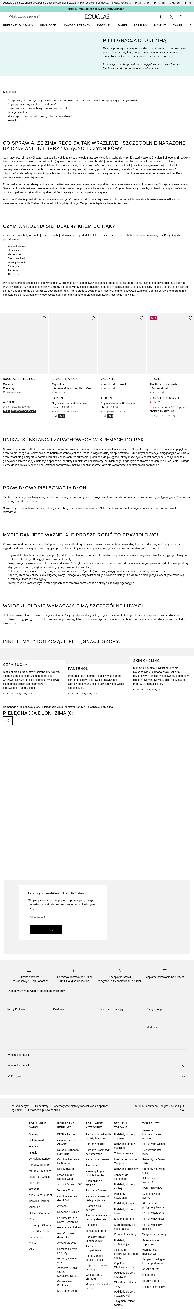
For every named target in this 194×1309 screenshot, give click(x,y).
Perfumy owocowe (153, 1218)
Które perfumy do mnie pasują (124, 1226)
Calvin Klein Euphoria (64, 1283)
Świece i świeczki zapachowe (153, 1242)
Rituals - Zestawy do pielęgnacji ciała (98, 1198)
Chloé (32, 1243)
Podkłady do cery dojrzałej (124, 1136)
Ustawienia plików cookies (44, 1110)
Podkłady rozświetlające (122, 1242)
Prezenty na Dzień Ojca (153, 1170)
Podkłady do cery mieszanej (124, 1274)
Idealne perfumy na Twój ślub (125, 1161)
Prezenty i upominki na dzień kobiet (98, 1173)
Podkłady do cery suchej (124, 1186)
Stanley (33, 1134)
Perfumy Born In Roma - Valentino (67, 1219)
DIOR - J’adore (66, 1134)
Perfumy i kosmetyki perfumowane (98, 1151)
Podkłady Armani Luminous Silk (96, 1238)
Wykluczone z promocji (94, 1276)
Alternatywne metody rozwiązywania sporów (81, 1106)
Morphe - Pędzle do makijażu (98, 1286)
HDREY (33, 1146)
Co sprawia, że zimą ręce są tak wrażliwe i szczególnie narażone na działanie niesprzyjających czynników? (72, 100)
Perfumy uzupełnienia (93, 1248)
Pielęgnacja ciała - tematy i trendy (62, 706)
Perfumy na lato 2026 (152, 1151)
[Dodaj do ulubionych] (43, 318)
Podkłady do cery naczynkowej (124, 1293)
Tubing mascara (124, 1153)
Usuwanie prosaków (126, 1168)
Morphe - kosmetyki (41, 1170)
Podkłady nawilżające (121, 1195)
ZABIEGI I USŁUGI (180, 3)
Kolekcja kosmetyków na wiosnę (151, 1134)
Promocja (91, 1165)
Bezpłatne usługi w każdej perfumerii (153, 1261)
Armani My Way (66, 1242)
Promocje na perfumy (93, 1207)
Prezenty (160, 3)
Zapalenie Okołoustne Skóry (125, 1265)
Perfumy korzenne (153, 1212)
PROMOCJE (48, 25)
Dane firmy (41, 1106)
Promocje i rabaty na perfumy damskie (98, 1217)
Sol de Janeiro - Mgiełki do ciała (95, 1257)
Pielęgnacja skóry (29, 706)
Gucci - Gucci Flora (69, 1227)
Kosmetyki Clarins (40, 1225)
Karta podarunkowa (97, 1159)
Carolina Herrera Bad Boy (67, 1251)
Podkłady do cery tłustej (124, 1211)
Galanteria (148, 1274)
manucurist (35, 1237)
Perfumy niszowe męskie (152, 1226)
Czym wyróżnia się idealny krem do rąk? (32, 104)
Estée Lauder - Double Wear (66, 1176)
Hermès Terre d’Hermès (65, 1235)
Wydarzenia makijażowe (149, 1251)
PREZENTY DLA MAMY (18, 25)
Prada (32, 1219)
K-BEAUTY (104, 25)
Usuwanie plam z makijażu (124, 1145)
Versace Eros (65, 1190)
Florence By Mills (39, 1164)
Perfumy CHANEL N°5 (68, 1260)
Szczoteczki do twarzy (151, 1195)
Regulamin (16, 1110)
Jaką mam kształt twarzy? (124, 1303)
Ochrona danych (19, 1106)
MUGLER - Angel (67, 1290)
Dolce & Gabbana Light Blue (68, 1151)
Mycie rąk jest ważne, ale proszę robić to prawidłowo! (40, 116)
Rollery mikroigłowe (154, 1286)
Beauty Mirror (150, 1268)
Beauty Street (150, 1280)
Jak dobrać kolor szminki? (152, 1180)
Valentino (34, 1207)
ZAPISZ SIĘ (45, 929)
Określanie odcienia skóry (126, 1284)
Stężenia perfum (124, 1218)
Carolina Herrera (39, 1201)
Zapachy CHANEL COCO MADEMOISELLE (68, 1271)
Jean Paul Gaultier (40, 1176)
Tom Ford (34, 1182)
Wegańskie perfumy (154, 1234)
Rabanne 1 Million (68, 1211)
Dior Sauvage (65, 1168)
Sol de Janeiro (37, 1140)
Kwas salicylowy (152, 1187)
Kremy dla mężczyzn (126, 1234)
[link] (24, 363)
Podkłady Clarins (96, 1190)
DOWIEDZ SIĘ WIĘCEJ (17, 693)
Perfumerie (143, 3)
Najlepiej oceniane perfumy (97, 1267)
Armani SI (63, 1205)
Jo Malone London (40, 1158)
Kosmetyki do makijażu (94, 1182)
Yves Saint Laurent (40, 1194)
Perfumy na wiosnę (154, 1143)
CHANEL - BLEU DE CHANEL (69, 1142)
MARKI (122, 25)
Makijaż (160, 25)
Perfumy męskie (95, 1143)
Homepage (9, 706)
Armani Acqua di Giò (69, 1184)
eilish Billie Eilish (39, 1231)
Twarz (178, 25)
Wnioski (12, 120)
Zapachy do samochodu (121, 1176)
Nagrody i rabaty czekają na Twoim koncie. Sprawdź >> (97, 9)
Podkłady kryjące (124, 1203)
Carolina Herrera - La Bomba (68, 1161)
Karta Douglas (122, 3)
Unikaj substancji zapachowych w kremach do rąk (38, 108)
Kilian (32, 1249)
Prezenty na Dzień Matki (153, 1161)
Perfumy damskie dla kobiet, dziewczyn (98, 1136)
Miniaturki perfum (96, 1230)
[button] (97, 1054)
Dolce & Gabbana (39, 1213)
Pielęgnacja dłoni (18, 112)
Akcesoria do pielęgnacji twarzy (153, 1205)
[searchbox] (36, 16)
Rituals (33, 1152)
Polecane (91, 1224)
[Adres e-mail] (63, 917)
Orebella (34, 1188)
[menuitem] (20, 25)
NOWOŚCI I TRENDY (76, 25)
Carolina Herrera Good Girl (67, 1198)
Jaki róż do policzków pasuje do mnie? (126, 1253)
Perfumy (140, 25)
